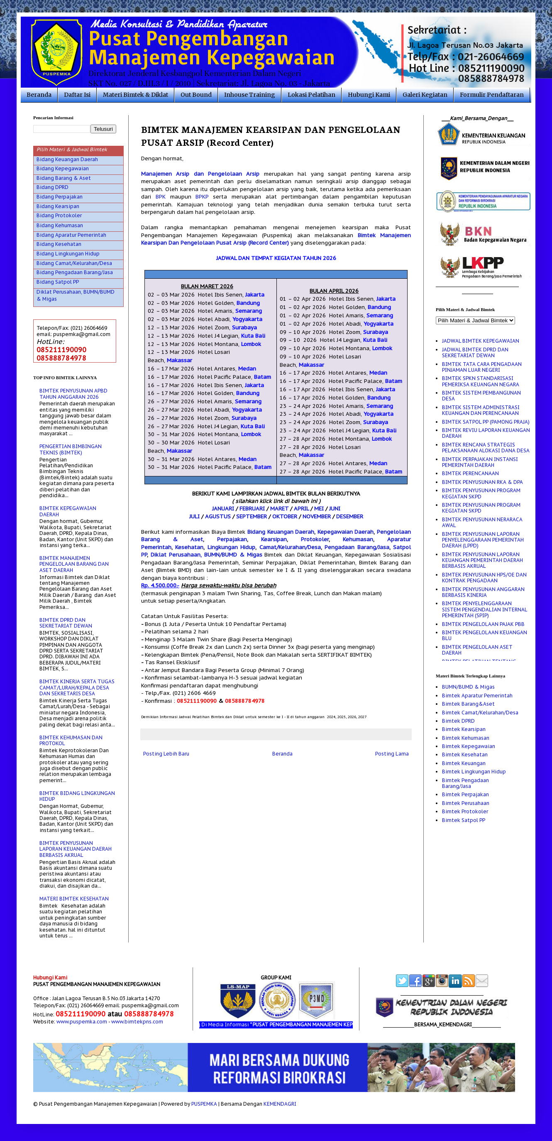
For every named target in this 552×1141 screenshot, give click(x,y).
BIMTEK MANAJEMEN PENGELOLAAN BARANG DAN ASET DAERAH (74, 564)
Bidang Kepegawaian (63, 168)
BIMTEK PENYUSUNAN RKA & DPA (482, 482)
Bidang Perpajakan (60, 197)
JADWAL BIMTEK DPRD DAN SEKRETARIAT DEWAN (475, 352)
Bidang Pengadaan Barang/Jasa (75, 272)
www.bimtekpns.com (137, 1021)
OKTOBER (284, 516)
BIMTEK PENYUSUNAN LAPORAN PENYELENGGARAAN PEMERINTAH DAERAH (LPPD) (483, 540)
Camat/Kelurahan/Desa (290, 547)
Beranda (39, 94)
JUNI (334, 508)
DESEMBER (349, 516)
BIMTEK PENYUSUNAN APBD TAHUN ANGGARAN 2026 (73, 394)
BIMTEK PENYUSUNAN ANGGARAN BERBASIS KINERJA (483, 592)
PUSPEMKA (204, 1104)
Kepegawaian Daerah (346, 531)
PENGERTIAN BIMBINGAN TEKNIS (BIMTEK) (70, 449)
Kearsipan (274, 539)
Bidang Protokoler (59, 215)
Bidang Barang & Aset (64, 178)
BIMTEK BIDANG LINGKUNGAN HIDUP (77, 796)
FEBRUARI (252, 508)
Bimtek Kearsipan (464, 729)
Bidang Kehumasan (60, 225)
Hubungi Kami (369, 94)
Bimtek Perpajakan (465, 794)
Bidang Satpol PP (58, 282)
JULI (194, 516)
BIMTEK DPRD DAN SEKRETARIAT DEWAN (65, 623)
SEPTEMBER (251, 516)
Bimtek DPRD (458, 721)
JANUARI (223, 508)
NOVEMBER (317, 516)
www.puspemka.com (81, 1021)
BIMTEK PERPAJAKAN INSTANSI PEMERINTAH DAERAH (480, 462)
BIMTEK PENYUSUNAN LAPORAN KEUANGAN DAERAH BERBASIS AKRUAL (75, 849)
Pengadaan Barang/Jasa (357, 547)
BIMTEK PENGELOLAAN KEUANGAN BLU (484, 635)
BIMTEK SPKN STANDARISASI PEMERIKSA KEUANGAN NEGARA (480, 381)
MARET (279, 508)
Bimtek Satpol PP (463, 820)
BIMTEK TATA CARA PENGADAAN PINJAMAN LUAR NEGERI (482, 367)
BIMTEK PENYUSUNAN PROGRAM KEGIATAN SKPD (481, 493)
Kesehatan (189, 547)
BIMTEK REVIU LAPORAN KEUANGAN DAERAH (486, 433)
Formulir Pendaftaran (492, 94)
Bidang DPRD (52, 187)
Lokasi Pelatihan (311, 94)
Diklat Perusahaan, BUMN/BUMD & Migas (206, 554)
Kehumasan (358, 539)
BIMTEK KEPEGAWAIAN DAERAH (67, 511)
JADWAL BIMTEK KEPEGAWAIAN (480, 341)
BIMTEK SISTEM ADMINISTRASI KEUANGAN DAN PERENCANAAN (481, 410)
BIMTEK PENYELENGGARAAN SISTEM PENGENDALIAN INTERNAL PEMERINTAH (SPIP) (484, 609)
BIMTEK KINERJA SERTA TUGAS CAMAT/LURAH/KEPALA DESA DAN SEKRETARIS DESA (77, 687)
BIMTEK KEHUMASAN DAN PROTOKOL (71, 740)
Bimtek (367, 235)
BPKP (201, 196)
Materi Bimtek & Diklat (135, 94)
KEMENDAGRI (280, 1104)
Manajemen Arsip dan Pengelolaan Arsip (200, 173)
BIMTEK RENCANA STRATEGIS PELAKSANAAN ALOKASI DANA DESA (486, 448)
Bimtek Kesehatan (465, 754)
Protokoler (315, 539)
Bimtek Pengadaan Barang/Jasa (465, 783)
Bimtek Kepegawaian (468, 746)
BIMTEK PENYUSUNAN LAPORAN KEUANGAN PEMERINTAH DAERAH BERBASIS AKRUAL (482, 560)
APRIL (301, 508)
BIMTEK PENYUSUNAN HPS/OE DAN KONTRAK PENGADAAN (484, 578)
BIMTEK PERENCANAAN (470, 473)
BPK (161, 196)
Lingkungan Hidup (231, 547)
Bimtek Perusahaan (465, 803)
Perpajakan (232, 539)
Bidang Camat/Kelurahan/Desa (74, 263)
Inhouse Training (249, 94)
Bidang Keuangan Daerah (280, 531)
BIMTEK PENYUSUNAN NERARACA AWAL (482, 522)
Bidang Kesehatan (59, 244)
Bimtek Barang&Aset (468, 704)
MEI (319, 508)
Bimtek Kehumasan (465, 738)
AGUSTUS (218, 516)
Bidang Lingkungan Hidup (68, 253)
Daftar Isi (77, 94)
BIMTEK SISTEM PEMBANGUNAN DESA (481, 396)
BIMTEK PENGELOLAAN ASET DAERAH (477, 650)
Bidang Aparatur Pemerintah (71, 235)
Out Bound (196, 94)
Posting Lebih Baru (166, 754)
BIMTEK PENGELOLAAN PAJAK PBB (483, 624)
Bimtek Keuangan (464, 763)
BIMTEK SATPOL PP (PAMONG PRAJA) (486, 422)
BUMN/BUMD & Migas (468, 687)
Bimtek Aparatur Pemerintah (477, 695)
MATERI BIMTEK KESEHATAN (74, 899)
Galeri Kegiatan (425, 94)
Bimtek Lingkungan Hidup (474, 771)
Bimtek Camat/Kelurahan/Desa (480, 712)
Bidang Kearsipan (58, 206)
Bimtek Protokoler (465, 811)
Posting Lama (392, 754)
